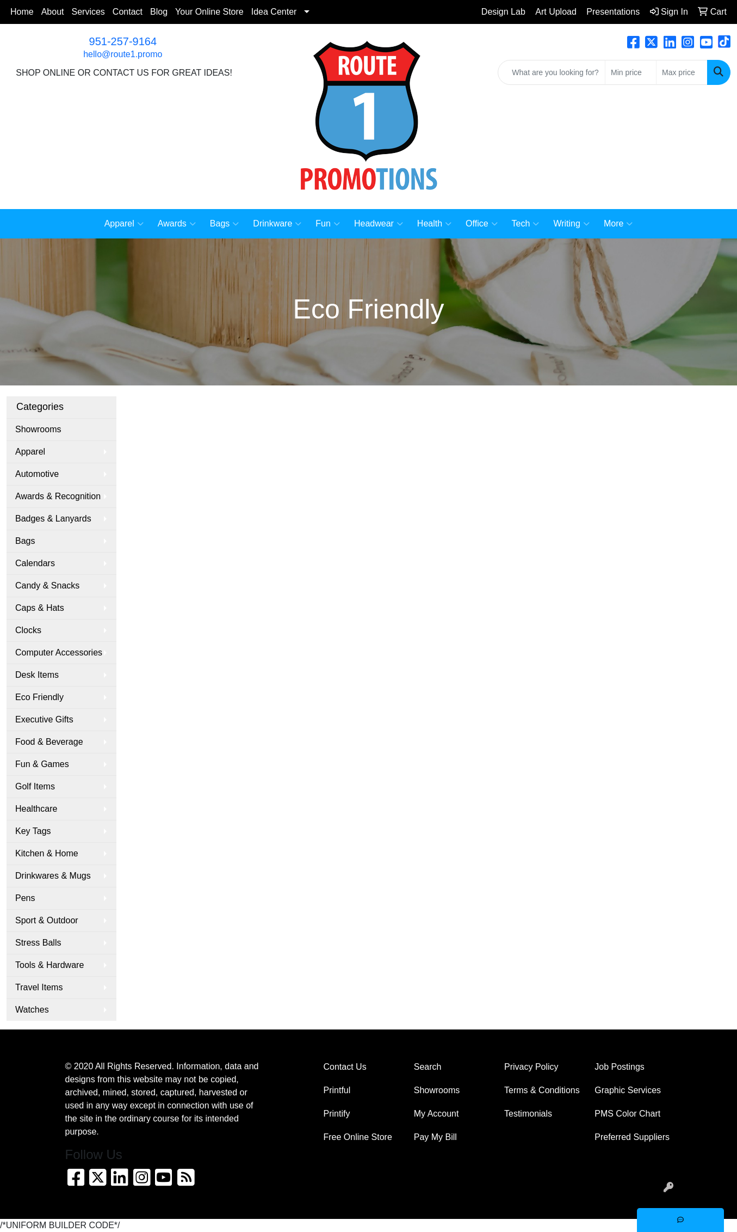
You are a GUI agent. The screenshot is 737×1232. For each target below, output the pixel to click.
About (52, 11)
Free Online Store (358, 1137)
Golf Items (35, 786)
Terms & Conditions (542, 1090)
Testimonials (528, 1113)
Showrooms (38, 429)
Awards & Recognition (58, 496)
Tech (526, 223)
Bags (224, 223)
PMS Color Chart (627, 1113)
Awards (177, 223)
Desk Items (37, 674)
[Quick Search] (551, 72)
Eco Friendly (39, 697)
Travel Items (39, 987)
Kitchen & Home (46, 853)
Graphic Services (627, 1090)
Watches (32, 1009)
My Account (436, 1113)
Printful (337, 1090)
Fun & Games (42, 764)
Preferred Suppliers (632, 1137)
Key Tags (33, 831)
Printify (337, 1113)
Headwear (378, 223)
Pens (25, 898)
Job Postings (619, 1066)
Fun (327, 223)
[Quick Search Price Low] (631, 72)
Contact (128, 11)
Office (482, 223)
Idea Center (274, 11)
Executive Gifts (44, 719)
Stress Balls (38, 942)
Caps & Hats (39, 607)
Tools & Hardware (49, 965)
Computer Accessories (58, 652)
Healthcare (36, 808)
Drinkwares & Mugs (53, 875)
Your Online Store (209, 11)
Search (428, 1066)
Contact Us (345, 1066)
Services (88, 11)
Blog (159, 11)
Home (22, 11)
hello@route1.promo (122, 54)
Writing (571, 223)
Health (434, 223)
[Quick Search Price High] (682, 72)
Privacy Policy (531, 1066)
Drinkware (277, 223)
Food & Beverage (49, 741)
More (618, 223)
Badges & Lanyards (53, 518)
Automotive (37, 474)
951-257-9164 (123, 41)
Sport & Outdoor (46, 920)
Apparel (124, 223)
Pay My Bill (435, 1137)
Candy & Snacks (47, 585)
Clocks (28, 630)
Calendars (35, 563)
